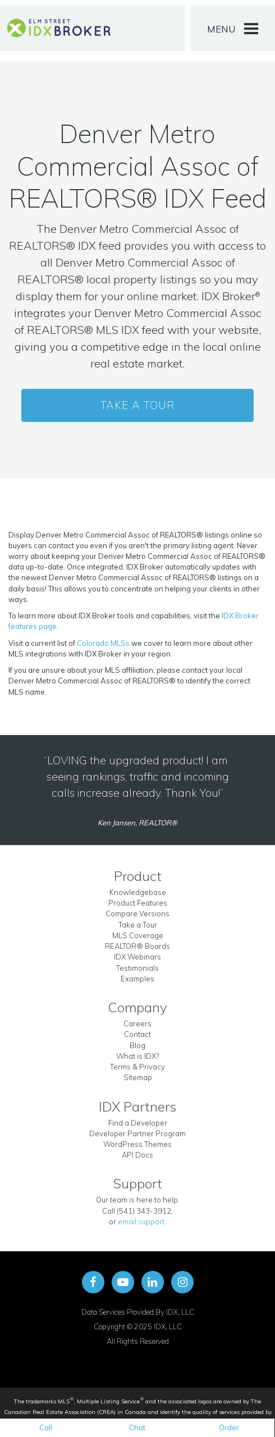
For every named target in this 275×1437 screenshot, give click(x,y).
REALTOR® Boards (137, 946)
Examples (137, 978)
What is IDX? (137, 1056)
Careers (137, 1023)
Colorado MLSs (103, 643)
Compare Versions (137, 913)
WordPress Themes (137, 1144)
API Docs (137, 1154)
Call (45, 1427)
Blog (137, 1045)
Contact (137, 1034)
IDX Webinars (137, 956)
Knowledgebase (137, 892)
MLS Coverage (137, 935)
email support (141, 1221)
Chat (137, 1427)
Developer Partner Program (137, 1133)
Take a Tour (137, 405)
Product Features (137, 902)
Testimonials (137, 967)
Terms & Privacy (137, 1066)
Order (229, 1427)
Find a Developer (137, 1122)
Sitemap (137, 1077)
